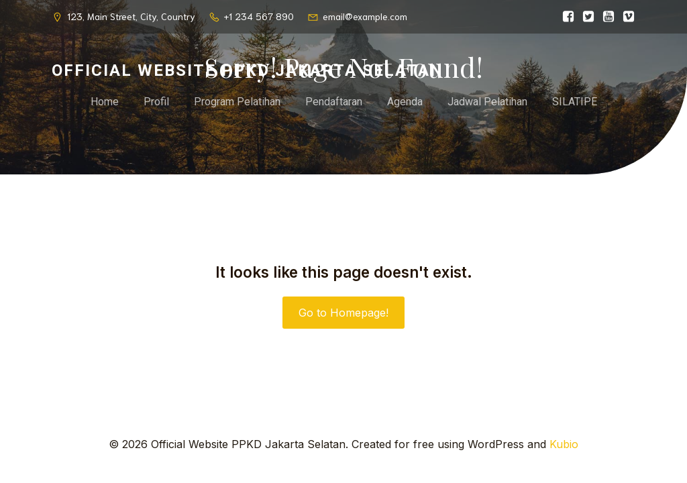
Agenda (405, 101)
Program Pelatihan (237, 101)
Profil (156, 101)
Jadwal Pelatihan (487, 101)
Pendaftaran (333, 101)
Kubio (563, 444)
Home (105, 101)
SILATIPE (574, 101)
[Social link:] (565, 17)
